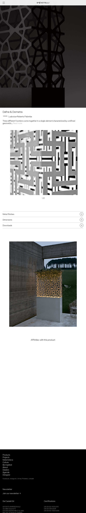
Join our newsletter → (12, 493)
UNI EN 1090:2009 (50, 509)
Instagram (13, 479)
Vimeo (19, 479)
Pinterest (25, 479)
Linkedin (31, 479)
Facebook (6, 479)
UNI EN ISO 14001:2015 (51, 511)
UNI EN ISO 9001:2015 (51, 507)
